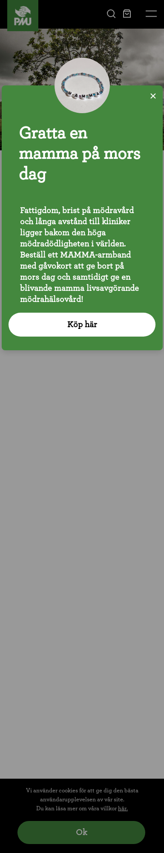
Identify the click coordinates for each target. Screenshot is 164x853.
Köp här (82, 324)
